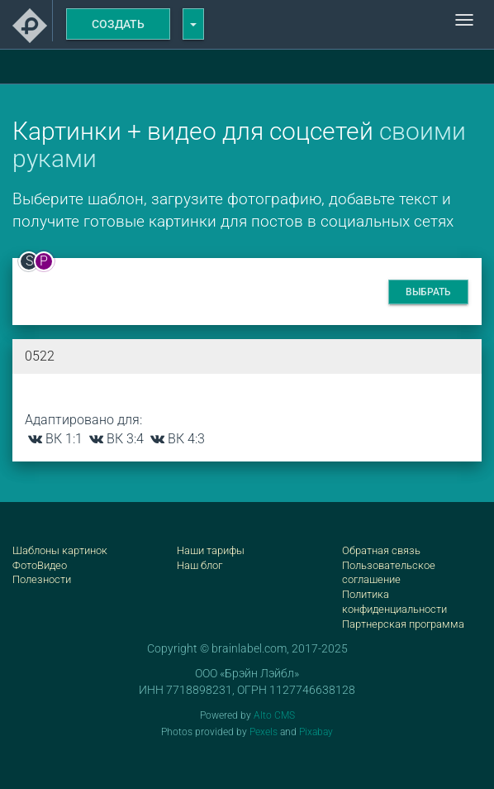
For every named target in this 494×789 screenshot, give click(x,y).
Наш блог (199, 565)
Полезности (41, 579)
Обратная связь (381, 550)
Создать (118, 24)
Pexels (263, 732)
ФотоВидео (39, 565)
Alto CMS (274, 715)
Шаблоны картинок (59, 550)
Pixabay (316, 732)
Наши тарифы (211, 550)
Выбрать (428, 292)
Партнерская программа (403, 624)
